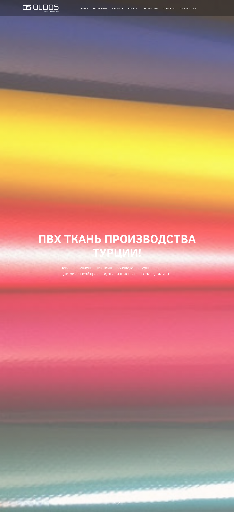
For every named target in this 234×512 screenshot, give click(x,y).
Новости (132, 8)
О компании (100, 8)
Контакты (169, 8)
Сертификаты (150, 8)
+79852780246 (188, 8)
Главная (83, 8)
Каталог (116, 8)
